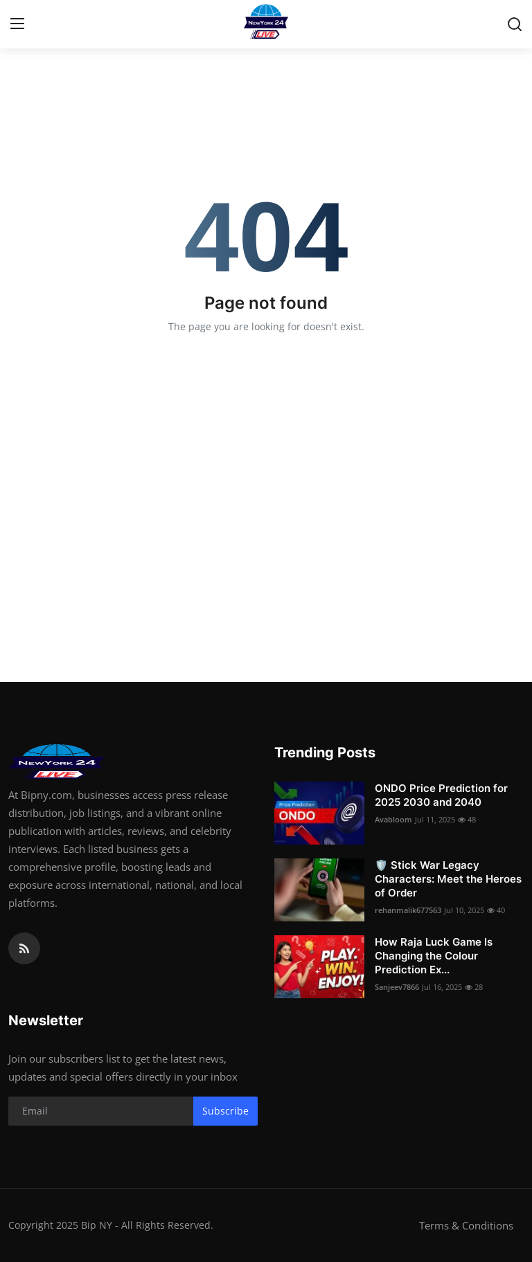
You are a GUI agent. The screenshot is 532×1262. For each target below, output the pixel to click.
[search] (514, 24)
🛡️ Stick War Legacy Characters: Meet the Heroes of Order (448, 878)
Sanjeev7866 (397, 987)
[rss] (24, 948)
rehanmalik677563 (408, 910)
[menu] (17, 24)
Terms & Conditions (466, 1225)
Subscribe (225, 1110)
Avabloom (393, 819)
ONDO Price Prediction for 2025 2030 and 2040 (441, 795)
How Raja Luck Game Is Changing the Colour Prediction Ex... (434, 955)
